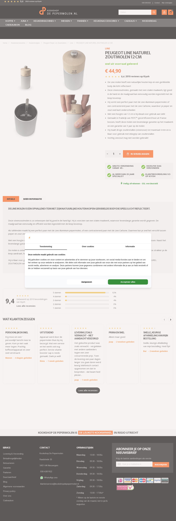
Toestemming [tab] (46, 246)
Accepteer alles (128, 282)
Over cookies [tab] (88, 246)
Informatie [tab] (130, 246)
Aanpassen (86, 282)
